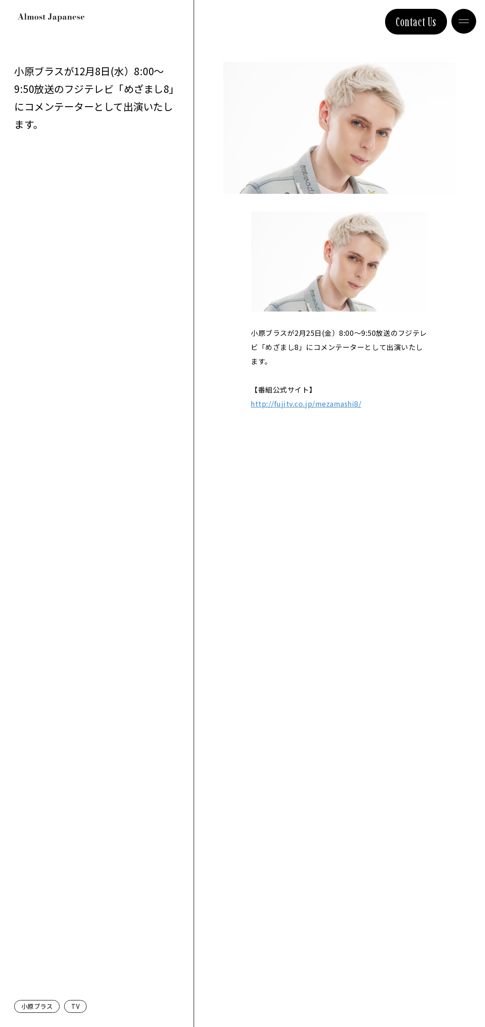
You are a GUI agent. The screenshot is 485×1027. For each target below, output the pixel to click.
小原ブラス (37, 1006)
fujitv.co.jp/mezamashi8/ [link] (306, 403)
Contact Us (416, 21)
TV (75, 1006)
